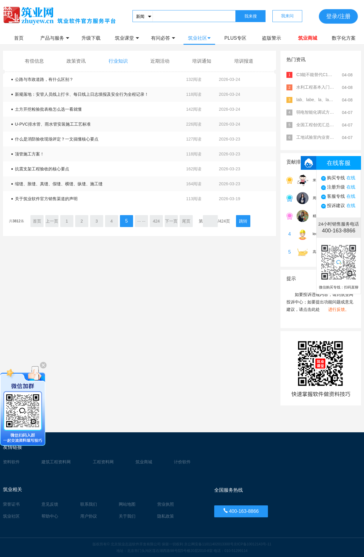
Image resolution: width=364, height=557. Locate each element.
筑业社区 (199, 38)
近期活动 (159, 61)
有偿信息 (34, 61)
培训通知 (201, 61)
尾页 (186, 221)
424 (156, 221)
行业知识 (118, 61)
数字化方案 (344, 38)
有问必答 (163, 38)
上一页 (52, 221)
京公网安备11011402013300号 (208, 544)
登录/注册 (338, 16)
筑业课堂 (127, 38)
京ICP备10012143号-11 (253, 544)
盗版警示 (271, 38)
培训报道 (243, 61)
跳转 (243, 221)
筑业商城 (307, 38)
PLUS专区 (235, 38)
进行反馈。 (338, 309)
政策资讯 (76, 61)
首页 (19, 38)
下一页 (171, 221)
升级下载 (91, 38)
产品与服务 (54, 38)
